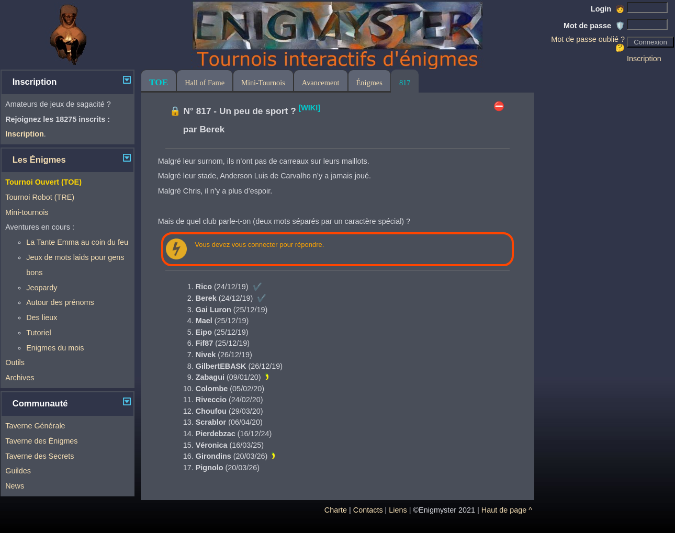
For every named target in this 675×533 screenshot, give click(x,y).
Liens (398, 510)
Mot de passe (594, 25)
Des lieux (41, 317)
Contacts (368, 510)
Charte (335, 510)
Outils (15, 362)
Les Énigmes (39, 160)
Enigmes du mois (55, 348)
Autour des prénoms (60, 302)
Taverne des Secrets (39, 456)
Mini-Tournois (263, 82)
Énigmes (369, 82)
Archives (19, 377)
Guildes (18, 471)
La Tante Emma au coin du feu (77, 242)
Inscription (644, 58)
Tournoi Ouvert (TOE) (43, 182)
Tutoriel (38, 332)
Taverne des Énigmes (41, 441)
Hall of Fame (204, 82)
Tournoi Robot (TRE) (39, 197)
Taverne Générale (35, 426)
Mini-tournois (26, 212)
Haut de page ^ (506, 510)
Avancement (321, 82)
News (14, 486)
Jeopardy (41, 287)
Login (608, 9)
